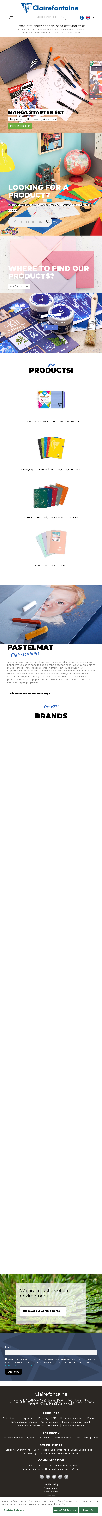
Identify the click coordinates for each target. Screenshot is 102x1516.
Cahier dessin (9, 1418)
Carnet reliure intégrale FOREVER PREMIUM (51, 517)
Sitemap (51, 1495)
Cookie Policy (51, 1484)
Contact (76, 1469)
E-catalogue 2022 (47, 1418)
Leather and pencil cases (75, 1422)
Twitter (48, 1477)
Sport (36, 1450)
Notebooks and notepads (24, 1422)
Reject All (88, 1510)
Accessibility (30, 1453)
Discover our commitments (41, 1311)
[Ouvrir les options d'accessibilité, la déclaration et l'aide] (84, 18)
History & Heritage (13, 1437)
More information (20, 125)
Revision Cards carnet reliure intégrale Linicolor (51, 421)
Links (95, 1437)
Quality (30, 1437)
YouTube (54, 1477)
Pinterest (60, 1477)
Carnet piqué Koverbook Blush (51, 565)
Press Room (27, 1465)
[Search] (50, 17)
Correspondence (49, 1422)
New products (27, 1418)
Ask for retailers (19, 286)
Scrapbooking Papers (73, 1425)
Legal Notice (51, 1491)
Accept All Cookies (65, 1510)
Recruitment (82, 1437)
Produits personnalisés (71, 1418)
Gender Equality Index (82, 1450)
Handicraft (53, 1425)
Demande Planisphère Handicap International (45, 1469)
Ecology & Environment (17, 1450)
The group (43, 1437)
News (41, 1465)
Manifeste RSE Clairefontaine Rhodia (59, 1453)
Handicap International (55, 1450)
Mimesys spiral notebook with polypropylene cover (51, 469)
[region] (51, 1506)
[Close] (97, 1501)
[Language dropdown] (93, 18)
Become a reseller (62, 1437)
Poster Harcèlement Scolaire (62, 1465)
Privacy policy (51, 1488)
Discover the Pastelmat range (30, 693)
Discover (51, 327)
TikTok (66, 1477)
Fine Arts (91, 1418)
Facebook (42, 1477)
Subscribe (13, 1371)
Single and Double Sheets (31, 1425)
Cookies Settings (14, 1510)
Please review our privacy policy (18, 1365)
